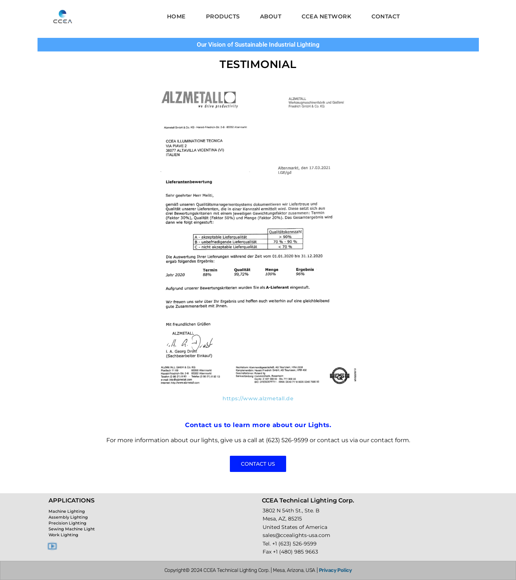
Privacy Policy (335, 570)
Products (223, 16)
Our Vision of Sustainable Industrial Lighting (258, 44)
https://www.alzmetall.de (258, 398)
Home (176, 16)
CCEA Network (326, 16)
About (271, 16)
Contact (385, 16)
